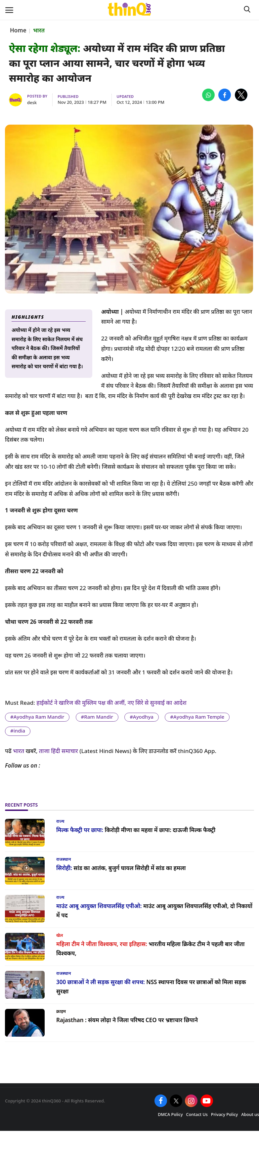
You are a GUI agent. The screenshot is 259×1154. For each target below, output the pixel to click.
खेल (59, 935)
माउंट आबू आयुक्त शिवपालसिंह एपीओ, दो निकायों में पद (154, 910)
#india (17, 730)
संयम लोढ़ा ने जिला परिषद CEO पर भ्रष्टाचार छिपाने (127, 1020)
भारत (39, 30)
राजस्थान (63, 859)
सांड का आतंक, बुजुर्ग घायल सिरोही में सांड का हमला (121, 868)
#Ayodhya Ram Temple (197, 716)
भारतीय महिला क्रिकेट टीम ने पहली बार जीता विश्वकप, (150, 948)
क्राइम (61, 1011)
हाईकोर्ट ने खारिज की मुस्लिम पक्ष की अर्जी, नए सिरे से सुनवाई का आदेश (112, 702)
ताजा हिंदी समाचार (58, 751)
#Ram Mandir (97, 716)
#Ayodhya (141, 716)
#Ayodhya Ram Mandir (37, 716)
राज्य (60, 821)
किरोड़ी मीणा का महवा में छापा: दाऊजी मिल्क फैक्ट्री (135, 830)
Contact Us (197, 1114)
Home (18, 30)
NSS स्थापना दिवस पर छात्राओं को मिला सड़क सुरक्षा (151, 986)
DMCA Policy (170, 1114)
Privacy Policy (224, 1114)
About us (250, 1114)
